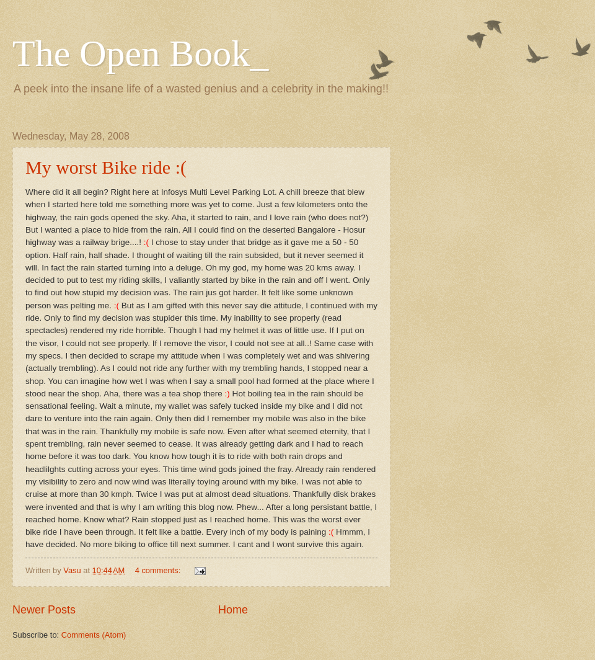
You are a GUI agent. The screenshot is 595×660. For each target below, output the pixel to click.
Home (233, 610)
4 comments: (159, 570)
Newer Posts (44, 610)
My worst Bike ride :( (106, 167)
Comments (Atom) (93, 635)
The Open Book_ (140, 53)
